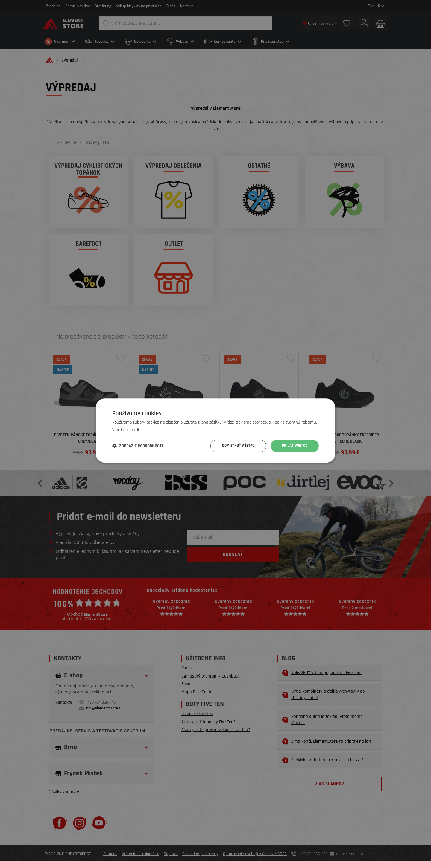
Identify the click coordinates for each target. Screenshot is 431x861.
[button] (137, 446)
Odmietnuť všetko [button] (234, 446)
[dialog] (215, 430)
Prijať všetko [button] (293, 446)
